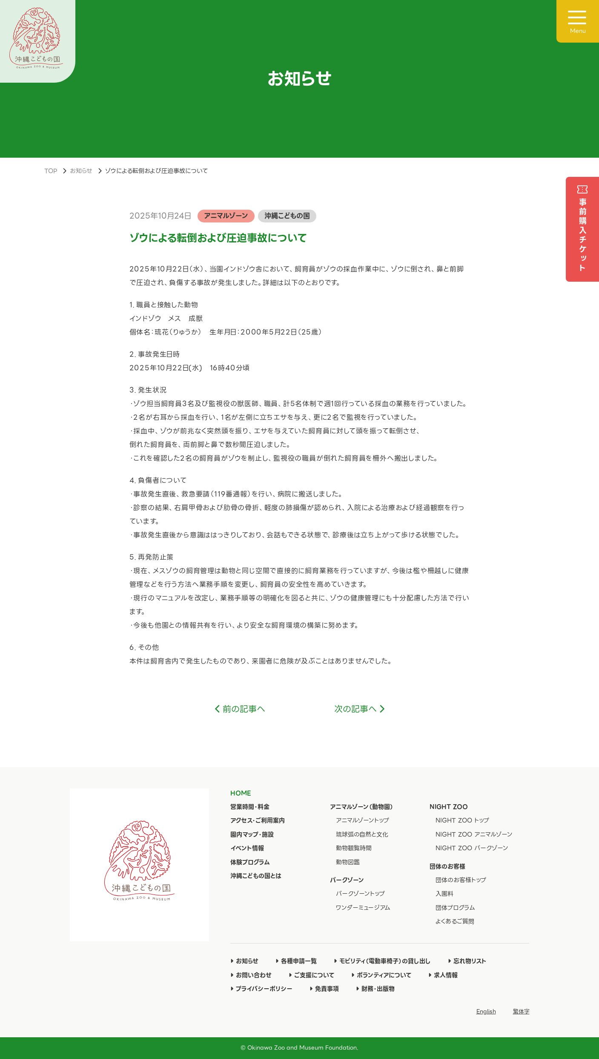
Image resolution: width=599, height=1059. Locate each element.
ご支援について (311, 975)
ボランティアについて (381, 975)
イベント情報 (247, 848)
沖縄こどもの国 (287, 216)
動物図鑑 (348, 862)
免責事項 (324, 988)
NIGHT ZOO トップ (462, 820)
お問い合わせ (251, 975)
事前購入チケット (582, 235)
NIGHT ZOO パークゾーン (472, 848)
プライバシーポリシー (261, 988)
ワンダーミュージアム (363, 907)
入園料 (444, 893)
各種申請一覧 (296, 961)
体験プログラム (250, 862)
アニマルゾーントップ (362, 820)
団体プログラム (455, 907)
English (486, 1011)
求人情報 (443, 975)
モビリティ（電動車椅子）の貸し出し (382, 961)
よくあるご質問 (455, 921)
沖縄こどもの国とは (255, 875)
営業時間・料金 (249, 806)
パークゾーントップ (360, 893)
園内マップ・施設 (252, 834)
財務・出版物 (375, 988)
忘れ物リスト (467, 961)
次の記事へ (355, 709)
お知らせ (81, 171)
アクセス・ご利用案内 (257, 820)
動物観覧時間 (354, 848)
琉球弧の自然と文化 (362, 834)
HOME (240, 793)
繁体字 (521, 1011)
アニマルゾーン (226, 216)
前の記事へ (244, 709)
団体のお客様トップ (461, 880)
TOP (50, 171)
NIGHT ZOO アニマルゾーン (474, 834)
